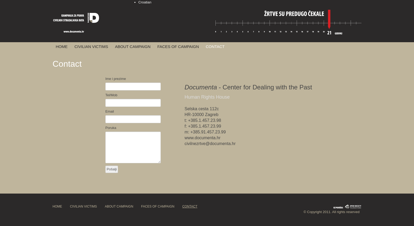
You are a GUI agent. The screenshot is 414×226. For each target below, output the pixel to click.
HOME (62, 46)
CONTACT (215, 46)
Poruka (110, 128)
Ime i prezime (115, 79)
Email (109, 111)
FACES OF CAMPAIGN (178, 46)
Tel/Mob (111, 95)
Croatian (144, 2)
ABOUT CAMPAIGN (132, 46)
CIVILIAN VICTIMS (91, 46)
